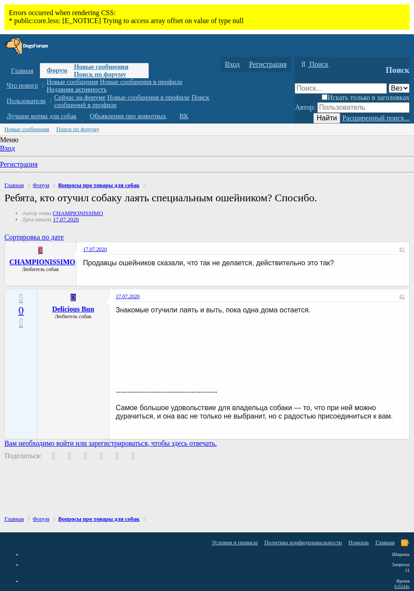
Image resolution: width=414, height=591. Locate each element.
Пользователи (26, 100)
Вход (7, 148)
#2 (402, 296)
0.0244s (402, 586)
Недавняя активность (77, 89)
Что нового (22, 85)
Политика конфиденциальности (303, 542)
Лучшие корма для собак (41, 116)
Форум (57, 70)
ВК (184, 116)
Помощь (358, 542)
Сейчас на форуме (80, 97)
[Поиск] (314, 64)
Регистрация (19, 164)
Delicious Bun (73, 309)
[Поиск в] (399, 88)
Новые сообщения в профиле (141, 81)
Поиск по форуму (100, 74)
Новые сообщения (101, 66)
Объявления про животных (128, 116)
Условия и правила (235, 542)
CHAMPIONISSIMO (78, 213)
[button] (42, 85)
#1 (402, 249)
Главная (22, 70)
